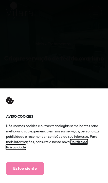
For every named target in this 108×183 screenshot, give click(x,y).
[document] (54, 91)
